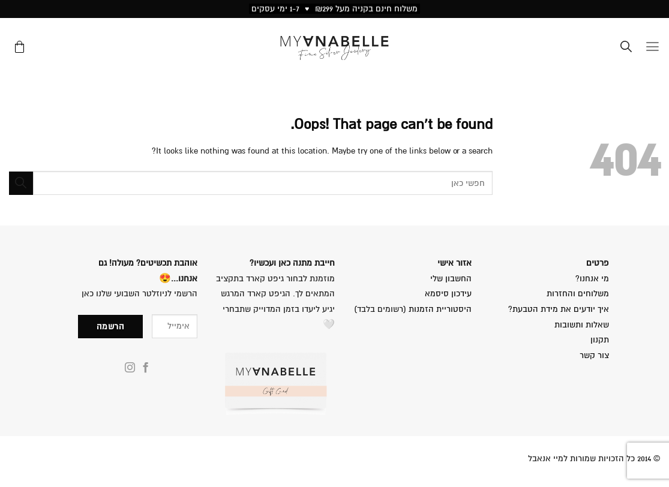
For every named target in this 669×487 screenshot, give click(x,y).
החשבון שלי (451, 278)
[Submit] (21, 183)
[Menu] (652, 48)
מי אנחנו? (591, 278)
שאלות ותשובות (581, 325)
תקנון (599, 340)
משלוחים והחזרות (578, 293)
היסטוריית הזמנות (440, 309)
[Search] (626, 48)
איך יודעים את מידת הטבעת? (558, 309)
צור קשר (594, 355)
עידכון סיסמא (448, 293)
